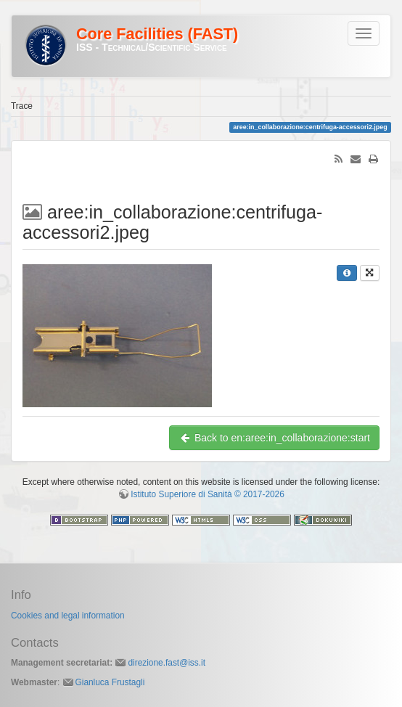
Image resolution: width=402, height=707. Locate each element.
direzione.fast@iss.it (166, 663)
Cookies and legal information (68, 615)
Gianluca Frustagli (110, 682)
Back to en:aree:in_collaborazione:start (274, 438)
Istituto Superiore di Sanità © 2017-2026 (207, 494)
